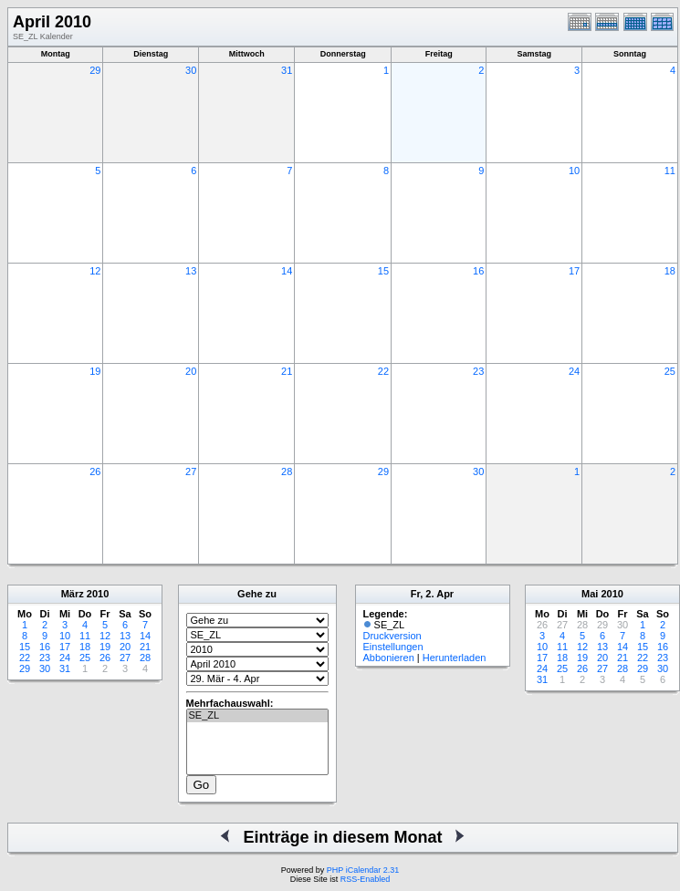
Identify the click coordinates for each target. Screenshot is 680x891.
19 (94, 371)
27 (190, 471)
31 (286, 70)
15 (383, 270)
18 (669, 270)
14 (286, 270)
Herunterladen (454, 657)
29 (94, 70)
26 (94, 471)
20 (190, 371)
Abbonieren (388, 657)
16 (478, 270)
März (72, 593)
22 (383, 371)
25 (669, 371)
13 (190, 270)
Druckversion (392, 635)
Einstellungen (393, 646)
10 (574, 170)
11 (669, 170)
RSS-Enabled (365, 879)
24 (574, 371)
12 (94, 270)
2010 (98, 593)
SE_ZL (257, 716)
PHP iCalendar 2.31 (363, 870)
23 (478, 371)
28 (286, 471)
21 (286, 371)
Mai (589, 593)
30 (190, 70)
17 (574, 270)
